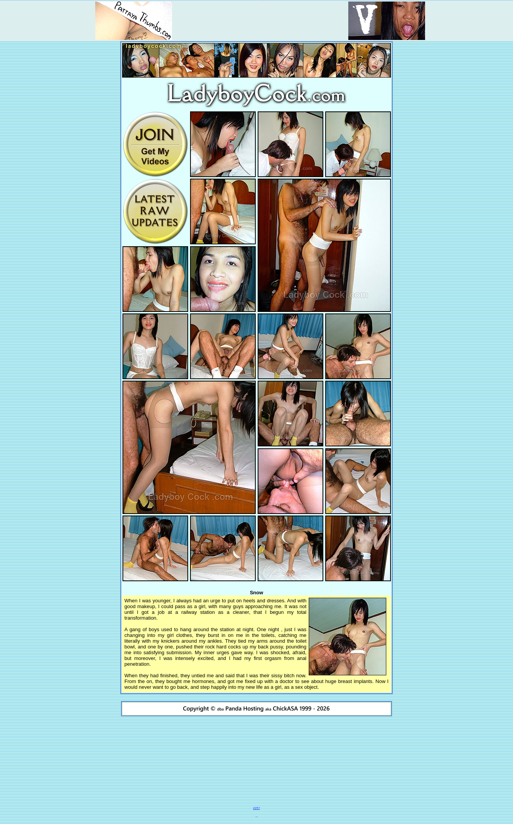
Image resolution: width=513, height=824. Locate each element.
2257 (256, 808)
